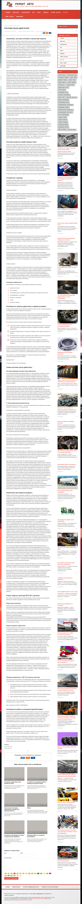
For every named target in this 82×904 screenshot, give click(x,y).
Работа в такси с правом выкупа (66, 802)
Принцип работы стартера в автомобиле (36, 835)
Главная (8, 12)
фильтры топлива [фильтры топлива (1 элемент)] (62, 129)
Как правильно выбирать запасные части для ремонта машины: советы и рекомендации (67, 831)
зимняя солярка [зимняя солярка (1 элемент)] (61, 82)
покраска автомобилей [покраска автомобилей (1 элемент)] (63, 100)
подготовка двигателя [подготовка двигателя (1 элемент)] (71, 97)
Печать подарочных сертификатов (67, 209)
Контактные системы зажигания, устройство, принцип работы (11, 809)
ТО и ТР (65, 12)
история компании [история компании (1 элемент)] (72, 82)
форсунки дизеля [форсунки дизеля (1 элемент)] (72, 129)
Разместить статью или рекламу (50, 887)
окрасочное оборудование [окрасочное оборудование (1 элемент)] (64, 95)
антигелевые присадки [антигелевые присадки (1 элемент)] (63, 77)
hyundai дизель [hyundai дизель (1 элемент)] (61, 75)
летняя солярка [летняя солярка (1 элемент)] (61, 90)
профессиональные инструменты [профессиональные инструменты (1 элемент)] (65, 112)
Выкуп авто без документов (65, 408)
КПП (33, 12)
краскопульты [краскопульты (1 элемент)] (61, 85)
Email (21, 853)
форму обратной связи (26, 899)
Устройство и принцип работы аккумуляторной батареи (36, 782)
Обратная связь (16, 887)
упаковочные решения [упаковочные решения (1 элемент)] (63, 124)
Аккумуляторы (26, 12)
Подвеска (45, 12)
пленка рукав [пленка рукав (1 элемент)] (61, 97)
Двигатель (16, 12)
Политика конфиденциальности (31, 887)
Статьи (59, 305)
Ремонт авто (24, 4)
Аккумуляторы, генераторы (28, 31)
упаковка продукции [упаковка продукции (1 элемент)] (62, 122)
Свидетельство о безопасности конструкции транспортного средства (66, 179)
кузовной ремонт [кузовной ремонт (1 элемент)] (70, 85)
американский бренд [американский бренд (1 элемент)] (72, 75)
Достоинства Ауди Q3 (63, 860)
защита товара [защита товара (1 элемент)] (72, 80)
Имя (5, 853)
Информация (19, 16)
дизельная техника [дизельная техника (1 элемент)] (62, 80)
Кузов (39, 12)
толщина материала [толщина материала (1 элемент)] (62, 119)
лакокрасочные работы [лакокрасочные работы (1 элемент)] (63, 87)
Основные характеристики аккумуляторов (12, 782)
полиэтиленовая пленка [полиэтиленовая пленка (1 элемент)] (63, 102)
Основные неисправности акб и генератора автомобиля (14, 835)
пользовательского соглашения (41, 898)
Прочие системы (56, 12)
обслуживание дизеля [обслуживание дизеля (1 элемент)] (63, 92)
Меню (29, 808)
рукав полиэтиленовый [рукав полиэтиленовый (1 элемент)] (63, 114)
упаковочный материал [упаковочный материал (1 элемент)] (63, 127)
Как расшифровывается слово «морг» (68, 591)
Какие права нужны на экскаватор (67, 464)
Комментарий (7, 857)
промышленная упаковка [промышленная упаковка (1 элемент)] (63, 107)
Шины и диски (10, 16)
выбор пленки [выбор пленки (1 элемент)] (74, 77)
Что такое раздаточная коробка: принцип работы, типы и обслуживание (66, 297)
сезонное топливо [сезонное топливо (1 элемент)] (62, 117)
